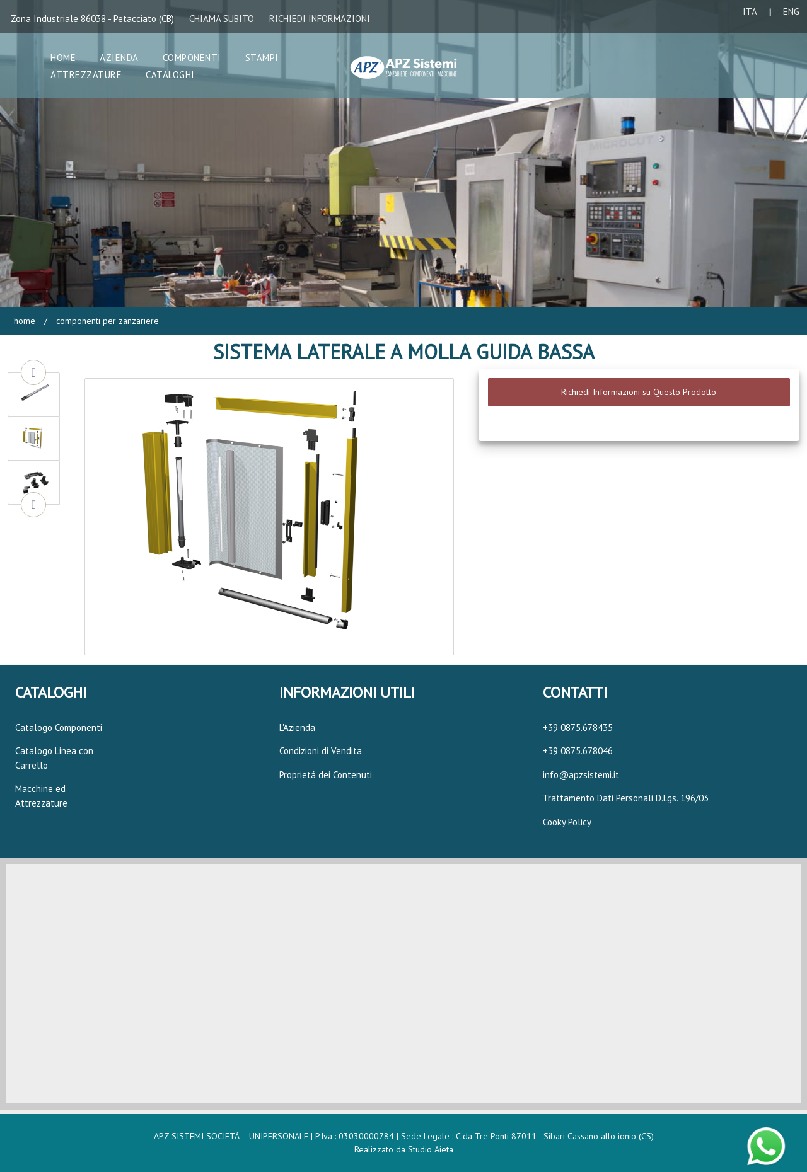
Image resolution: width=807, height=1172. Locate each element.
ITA (750, 12)
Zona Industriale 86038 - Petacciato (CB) (92, 19)
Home (24, 320)
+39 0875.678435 (578, 727)
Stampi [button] (262, 58)
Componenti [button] (192, 58)
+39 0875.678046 (578, 751)
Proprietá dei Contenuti (325, 775)
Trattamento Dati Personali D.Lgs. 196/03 (626, 798)
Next (33, 504)
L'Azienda (297, 727)
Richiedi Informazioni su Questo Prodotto (638, 392)
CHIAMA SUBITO (221, 19)
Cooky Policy (567, 822)
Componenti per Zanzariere (106, 320)
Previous (33, 372)
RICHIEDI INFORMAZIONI (319, 19)
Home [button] (63, 58)
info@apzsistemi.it (581, 775)
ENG (791, 12)
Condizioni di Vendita (320, 751)
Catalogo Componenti (58, 727)
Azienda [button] (119, 58)
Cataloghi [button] (170, 75)
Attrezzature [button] (86, 75)
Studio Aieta (430, 1149)
